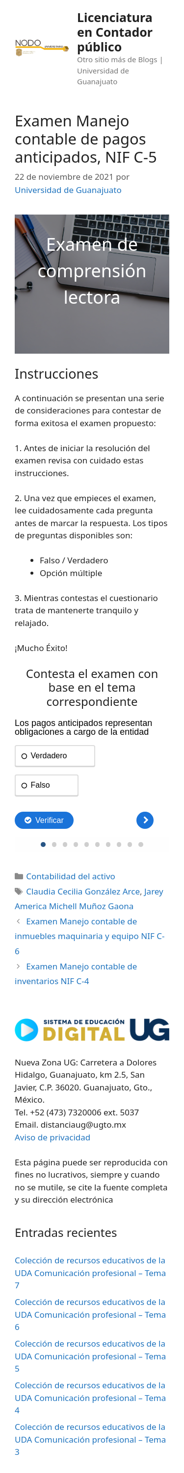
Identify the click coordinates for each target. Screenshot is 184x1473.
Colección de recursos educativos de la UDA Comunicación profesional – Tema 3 (90, 1439)
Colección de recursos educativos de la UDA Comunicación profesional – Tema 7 (90, 1273)
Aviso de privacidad (52, 1137)
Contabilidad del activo (70, 876)
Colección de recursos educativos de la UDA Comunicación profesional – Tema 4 (90, 1397)
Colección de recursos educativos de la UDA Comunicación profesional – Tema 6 (90, 1314)
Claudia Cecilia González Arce (83, 891)
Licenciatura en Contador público (115, 32)
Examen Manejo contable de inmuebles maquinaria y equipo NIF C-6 (89, 936)
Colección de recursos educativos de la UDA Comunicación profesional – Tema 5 (90, 1356)
